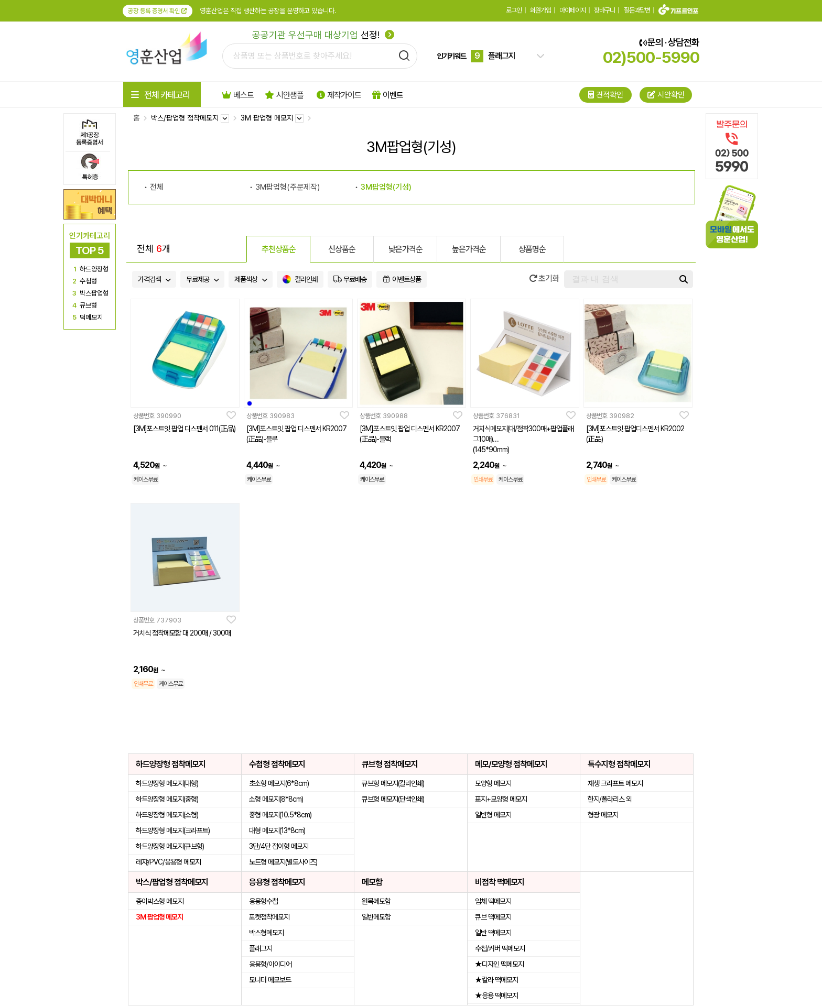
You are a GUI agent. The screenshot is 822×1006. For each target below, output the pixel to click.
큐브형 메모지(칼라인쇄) (393, 783)
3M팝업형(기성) (386, 187)
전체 (157, 187)
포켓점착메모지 (269, 917)
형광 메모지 (603, 815)
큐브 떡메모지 (493, 917)
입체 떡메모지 (493, 901)
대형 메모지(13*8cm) (277, 830)
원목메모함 (376, 901)
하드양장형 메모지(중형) (167, 799)
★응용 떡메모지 (496, 995)
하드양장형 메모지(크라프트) (173, 830)
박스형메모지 (266, 932)
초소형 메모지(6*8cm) (279, 783)
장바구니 (604, 10)
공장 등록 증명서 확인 (157, 11)
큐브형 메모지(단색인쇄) (393, 799)
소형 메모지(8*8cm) (276, 799)
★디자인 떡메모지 (499, 964)
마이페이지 (572, 10)
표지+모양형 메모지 (501, 799)
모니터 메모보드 (270, 980)
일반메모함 (376, 917)
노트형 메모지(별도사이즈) (283, 862)
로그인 (514, 10)
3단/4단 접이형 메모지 (278, 846)
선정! (323, 34)
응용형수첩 (263, 901)
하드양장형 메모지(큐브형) (170, 846)
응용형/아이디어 (270, 964)
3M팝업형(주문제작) (287, 187)
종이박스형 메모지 (159, 901)
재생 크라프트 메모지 (615, 783)
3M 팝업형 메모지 (159, 917)
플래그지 (260, 948)
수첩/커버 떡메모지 (500, 948)
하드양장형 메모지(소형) (167, 815)
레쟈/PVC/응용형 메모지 (168, 862)
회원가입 (540, 10)
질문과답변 (637, 10)
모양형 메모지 (493, 783)
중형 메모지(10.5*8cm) (280, 815)
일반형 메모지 (493, 815)
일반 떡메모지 (493, 932)
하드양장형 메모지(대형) (167, 783)
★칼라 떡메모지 (496, 980)
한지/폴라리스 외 (610, 799)
